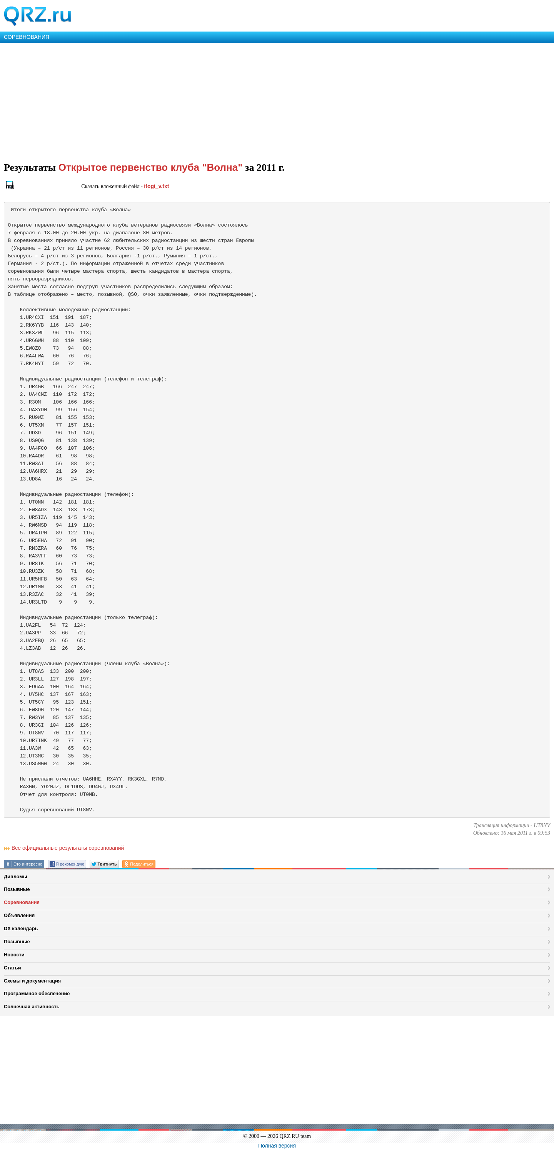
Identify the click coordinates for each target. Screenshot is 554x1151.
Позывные (17, 889)
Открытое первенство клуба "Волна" (150, 167)
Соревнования (22, 902)
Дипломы (15, 876)
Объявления (19, 915)
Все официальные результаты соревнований (68, 848)
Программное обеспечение (37, 993)
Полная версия (277, 1146)
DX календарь (21, 928)
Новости (14, 954)
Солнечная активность (32, 1006)
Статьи (12, 968)
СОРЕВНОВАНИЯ (26, 37)
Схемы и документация (32, 981)
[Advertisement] (231, 101)
